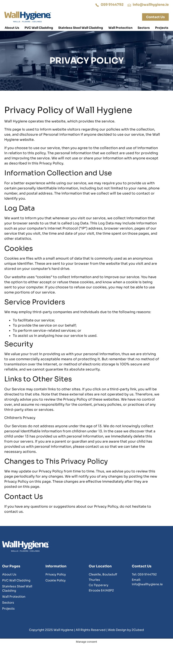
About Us (12, 28)
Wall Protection (120, 28)
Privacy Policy (55, 574)
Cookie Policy (55, 580)
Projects (161, 28)
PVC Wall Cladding (39, 28)
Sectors (144, 28)
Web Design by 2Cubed (126, 630)
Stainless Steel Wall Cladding (80, 28)
